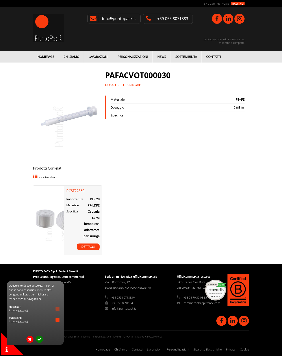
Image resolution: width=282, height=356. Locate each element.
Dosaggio (117, 107)
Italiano (237, 3)
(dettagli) (23, 310)
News (161, 57)
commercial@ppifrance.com (202, 303)
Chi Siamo (71, 57)
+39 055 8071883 (172, 18)
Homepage (45, 57)
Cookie (244, 349)
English (209, 3)
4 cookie (18, 321)
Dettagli (88, 247)
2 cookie (18, 310)
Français (223, 3)
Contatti (213, 57)
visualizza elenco (48, 177)
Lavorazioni (98, 57)
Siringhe (134, 85)
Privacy (231, 349)
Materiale (118, 99)
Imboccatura (74, 199)
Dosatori (112, 85)
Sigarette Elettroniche (207, 349)
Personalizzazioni (133, 57)
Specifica (117, 115)
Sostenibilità (186, 57)
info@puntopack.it (119, 18)
